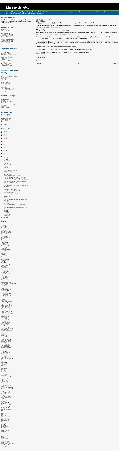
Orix (2, 365)
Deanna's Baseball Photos (7, 32)
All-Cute (3, 226)
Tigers (2, 414)
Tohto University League (7, 55)
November (6, 162)
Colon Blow (6, 203)
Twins (2, 427)
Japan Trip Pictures (6, 313)
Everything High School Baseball (9, 76)
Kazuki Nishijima (5, 323)
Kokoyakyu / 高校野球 (8, 192)
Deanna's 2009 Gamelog (7, 38)
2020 (4, 138)
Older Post (115, 63)
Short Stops (6, 186)
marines (3, 336)
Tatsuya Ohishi (4, 412)
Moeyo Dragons (5, 77)
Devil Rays (3, 260)
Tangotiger (3, 121)
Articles (3, 235)
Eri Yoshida (4, 270)
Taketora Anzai (4, 410)
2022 (4, 135)
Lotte (2, 334)
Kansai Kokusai (5, 322)
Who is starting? (5, 124)
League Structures (5, 330)
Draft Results (4, 264)
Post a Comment (40, 60)
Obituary (3, 359)
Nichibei (3, 351)
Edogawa (3, 267)
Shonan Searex (5, 396)
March (5, 212)
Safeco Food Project (6, 387)
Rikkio (2, 384)
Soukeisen (3, 403)
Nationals (3, 348)
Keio (2, 325)
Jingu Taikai (4, 317)
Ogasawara (4, 361)
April (5, 211)
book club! (75, 52)
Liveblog (3, 331)
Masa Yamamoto (5, 338)
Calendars (3, 253)
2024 (4, 132)
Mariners (3, 335)
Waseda (3, 431)
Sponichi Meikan (5, 64)
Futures (3, 278)
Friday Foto (6, 200)
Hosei (2, 299)
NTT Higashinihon (5, 356)
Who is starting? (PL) (6, 63)
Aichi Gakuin (4, 225)
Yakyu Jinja (4, 438)
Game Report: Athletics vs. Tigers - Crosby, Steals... (15, 204)
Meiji (2, 342)
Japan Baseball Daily (6, 60)
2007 (4, 157)
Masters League (5, 340)
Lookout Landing (5, 99)
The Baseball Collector (6, 101)
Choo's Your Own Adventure (10, 206)
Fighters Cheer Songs (6, 65)
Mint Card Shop (5, 345)
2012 (4, 150)
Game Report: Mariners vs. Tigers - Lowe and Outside (15, 199)
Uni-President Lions (6, 429)
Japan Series (4, 304)
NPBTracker (4, 78)
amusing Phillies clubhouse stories (58, 49)
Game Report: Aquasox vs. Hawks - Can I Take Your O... (16, 185)
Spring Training (5, 404)
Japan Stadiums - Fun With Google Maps (13, 190)
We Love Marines (5, 73)
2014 (4, 147)
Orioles (3, 364)
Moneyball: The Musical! (7, 41)
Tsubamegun (4, 72)
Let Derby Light (7, 196)
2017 (4, 143)
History (3, 296)
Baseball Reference (6, 114)
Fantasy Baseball (5, 273)
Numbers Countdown (6, 358)
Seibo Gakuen (4, 392)
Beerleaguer (4, 105)
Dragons (3, 265)
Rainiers (3, 379)
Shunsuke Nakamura (6, 397)
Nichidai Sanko (4, 352)
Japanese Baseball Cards (7, 74)
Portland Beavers (5, 376)
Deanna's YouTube (5, 33)
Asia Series (4, 236)
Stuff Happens (7, 197)
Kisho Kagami (4, 327)
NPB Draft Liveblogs (6, 30)
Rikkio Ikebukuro (5, 385)
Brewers (3, 251)
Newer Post (39, 63)
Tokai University (5, 419)
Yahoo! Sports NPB (6, 53)
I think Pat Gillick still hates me (10, 170)
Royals (3, 386)
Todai (2, 415)
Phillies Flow (4, 102)
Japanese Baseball (5, 314)
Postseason (4, 377)
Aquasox (3, 233)
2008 (4, 156)
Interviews (3, 302)
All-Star (3, 227)
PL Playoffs (4, 374)
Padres (3, 369)
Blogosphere (4, 245)
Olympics (3, 362)
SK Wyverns (4, 398)
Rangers (3, 381)
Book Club (3, 248)
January (6, 215)
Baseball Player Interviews (7, 39)
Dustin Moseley (95, 37)
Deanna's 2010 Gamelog (7, 36)
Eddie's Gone (7, 201)
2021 (4, 137)
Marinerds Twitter (5, 29)
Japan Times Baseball (6, 57)
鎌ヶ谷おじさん (5, 81)
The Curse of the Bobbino (9, 169)
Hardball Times (4, 117)
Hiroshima (3, 294)
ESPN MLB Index (5, 119)
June (5, 208)
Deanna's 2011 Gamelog (7, 35)
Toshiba (3, 423)
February (6, 214)
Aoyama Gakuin (5, 232)
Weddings (3, 433)
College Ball (4, 258)
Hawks (2, 288)
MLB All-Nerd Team (6, 44)
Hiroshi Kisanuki (5, 293)
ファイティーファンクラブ (8, 89)
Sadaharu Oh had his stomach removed (89, 25)
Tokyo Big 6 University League (8, 54)
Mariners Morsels (5, 107)
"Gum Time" (85, 41)
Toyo (2, 424)
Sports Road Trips (5, 83)
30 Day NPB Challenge (6, 224)
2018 (4, 141)
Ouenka (3, 368)
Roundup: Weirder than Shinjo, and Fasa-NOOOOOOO (16, 179)
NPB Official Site (5, 52)
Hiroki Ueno (4, 291)
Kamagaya (3, 321)
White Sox (3, 435)
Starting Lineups (5, 62)
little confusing (56, 27)
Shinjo (2, 395)
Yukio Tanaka (4, 444)
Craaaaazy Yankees (8, 188)
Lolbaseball (4, 333)
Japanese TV (4, 316)
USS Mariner (4, 98)
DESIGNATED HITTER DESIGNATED (12, 175)
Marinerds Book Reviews (7, 42)
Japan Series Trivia (6, 311)
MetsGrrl (3, 100)
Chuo (2, 256)
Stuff (2, 408)
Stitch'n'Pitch (4, 407)
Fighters (3, 275)
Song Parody (4, 402)
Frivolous (3, 277)
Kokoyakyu (4, 329)
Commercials (4, 259)
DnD (2, 261)
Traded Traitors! (7, 171)
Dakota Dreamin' (7, 184)
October (6, 163)
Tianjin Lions (4, 413)
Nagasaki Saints (5, 347)
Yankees (3, 439)
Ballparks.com (4, 123)
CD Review (4, 255)
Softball (3, 401)
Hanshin (3, 285)
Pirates (3, 373)
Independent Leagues (6, 301)
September (6, 164)
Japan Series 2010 (5, 308)
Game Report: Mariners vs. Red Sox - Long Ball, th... (15, 181)
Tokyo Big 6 (4, 420)
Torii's (54, 23)
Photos (3, 371)
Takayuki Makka (5, 409)
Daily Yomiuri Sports (6, 58)
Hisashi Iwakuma (5, 295)
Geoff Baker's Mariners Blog (8, 104)
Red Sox (3, 382)
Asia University (4, 237)
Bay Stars (3, 244)
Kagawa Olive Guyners (6, 319)
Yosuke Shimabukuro (6, 443)
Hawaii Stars (4, 287)
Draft (2, 262)
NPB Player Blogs (5, 91)
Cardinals (3, 254)
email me (26, 21)
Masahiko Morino (5, 339)
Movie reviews (4, 346)
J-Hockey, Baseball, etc (7, 86)
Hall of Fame (4, 284)
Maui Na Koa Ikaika (6, 341)
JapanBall (3, 59)
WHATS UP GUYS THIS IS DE (10, 182)
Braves (3, 250)
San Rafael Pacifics (6, 390)
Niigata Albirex (4, 353)
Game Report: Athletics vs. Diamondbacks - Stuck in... (15, 207)
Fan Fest (3, 272)
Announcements (5, 231)
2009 (4, 154)
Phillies (3, 370)
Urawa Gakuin (4, 430)
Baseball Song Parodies (7, 40)
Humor (2, 300)
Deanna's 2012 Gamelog (7, 34)
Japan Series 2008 (5, 306)
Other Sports (4, 367)
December (6, 160)
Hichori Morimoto (5, 289)
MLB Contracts (4, 120)
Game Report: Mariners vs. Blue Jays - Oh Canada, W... (16, 178)
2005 (4, 217)
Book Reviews (4, 249)
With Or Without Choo (8, 174)
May (5, 210)
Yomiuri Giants (4, 442)
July (5, 167)
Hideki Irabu (4, 290)
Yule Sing (3, 446)
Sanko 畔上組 (4, 391)
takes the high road (49, 32)
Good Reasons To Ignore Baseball (11, 189)
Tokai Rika (3, 418)
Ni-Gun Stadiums (5, 350)
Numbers (3, 357)
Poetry (2, 375)
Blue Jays (3, 247)
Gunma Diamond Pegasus (7, 283)
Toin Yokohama (5, 416)
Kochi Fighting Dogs (6, 328)
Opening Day (4, 363)
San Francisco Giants (6, 388)
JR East (3, 318)
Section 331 (4, 106)
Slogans (3, 399)
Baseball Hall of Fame (6, 115)
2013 (4, 148)
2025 (4, 131)
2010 (4, 153)
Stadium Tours (4, 406)
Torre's (40, 23)
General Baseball (5, 282)
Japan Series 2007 (5, 305)
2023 (4, 134)
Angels (3, 230)
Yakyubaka (4, 79)
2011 (4, 151)
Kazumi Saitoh (4, 324)
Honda (2, 298)
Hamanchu (4, 84)
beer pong (65, 30)
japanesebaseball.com (6, 51)
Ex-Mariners (4, 271)
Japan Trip (3, 312)
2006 (4, 159)
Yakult (2, 437)
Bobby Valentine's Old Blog (7, 88)
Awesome (3, 242)
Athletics (3, 239)
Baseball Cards (5, 243)
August (6, 166)
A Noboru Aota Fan (5, 82)
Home (77, 63)
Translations (4, 426)
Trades (3, 425)
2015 (4, 146)
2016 (4, 144)
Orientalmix (4, 87)
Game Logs (4, 279)
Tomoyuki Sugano (5, 421)
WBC (2, 432)
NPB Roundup (4, 354)
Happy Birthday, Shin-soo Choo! (11, 193)
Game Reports (4, 281)
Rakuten (3, 380)
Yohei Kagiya (4, 441)
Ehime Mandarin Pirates (7, 268)
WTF (2, 436)
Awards (3, 241)
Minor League (4, 344)
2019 (4, 140)
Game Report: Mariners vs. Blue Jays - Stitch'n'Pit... (15, 177)
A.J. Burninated (7, 173)
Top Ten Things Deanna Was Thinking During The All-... (16, 195)
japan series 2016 (5, 310)
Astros (2, 238)
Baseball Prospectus (6, 118)
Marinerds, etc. (17, 7)
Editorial (3, 266)
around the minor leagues (69, 46)
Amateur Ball (4, 228)
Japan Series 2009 (5, 307)
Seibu (2, 393)
